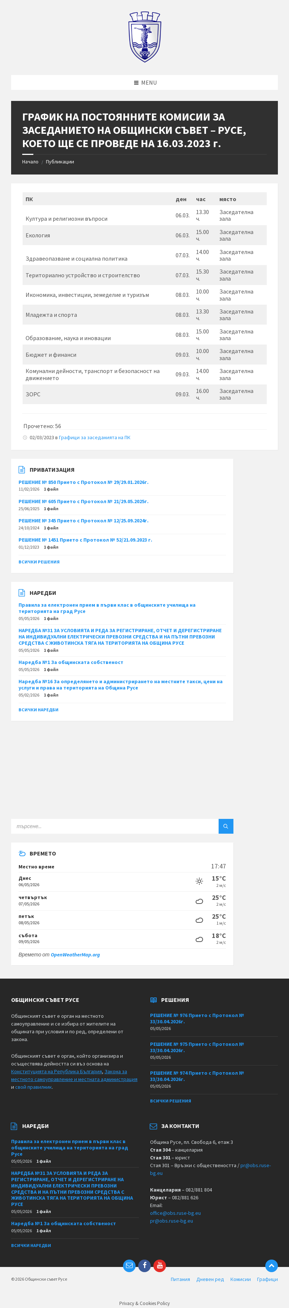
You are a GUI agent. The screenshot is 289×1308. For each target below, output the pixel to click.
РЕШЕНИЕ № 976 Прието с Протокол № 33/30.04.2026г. (197, 1018)
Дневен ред (210, 1279)
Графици (267, 1279)
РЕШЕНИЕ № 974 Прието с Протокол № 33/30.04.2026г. (197, 1076)
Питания (180, 1279)
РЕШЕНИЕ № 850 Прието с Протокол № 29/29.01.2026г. (84, 482)
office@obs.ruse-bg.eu (175, 1213)
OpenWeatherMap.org (75, 954)
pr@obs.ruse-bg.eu (171, 1220)
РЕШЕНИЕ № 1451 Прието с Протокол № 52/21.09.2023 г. (85, 539)
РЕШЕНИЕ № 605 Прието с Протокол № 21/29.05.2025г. (84, 501)
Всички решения (39, 562)
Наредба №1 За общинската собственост (71, 662)
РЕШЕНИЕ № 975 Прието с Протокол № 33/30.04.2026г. (197, 1047)
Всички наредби (39, 709)
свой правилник (33, 1087)
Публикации (60, 161)
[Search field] (103, 826)
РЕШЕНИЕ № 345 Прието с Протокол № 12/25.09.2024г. (84, 520)
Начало (30, 161)
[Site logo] (144, 60)
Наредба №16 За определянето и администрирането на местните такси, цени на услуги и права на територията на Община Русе (121, 684)
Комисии (240, 1279)
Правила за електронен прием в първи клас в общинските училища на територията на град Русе (107, 608)
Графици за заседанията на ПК (94, 437)
